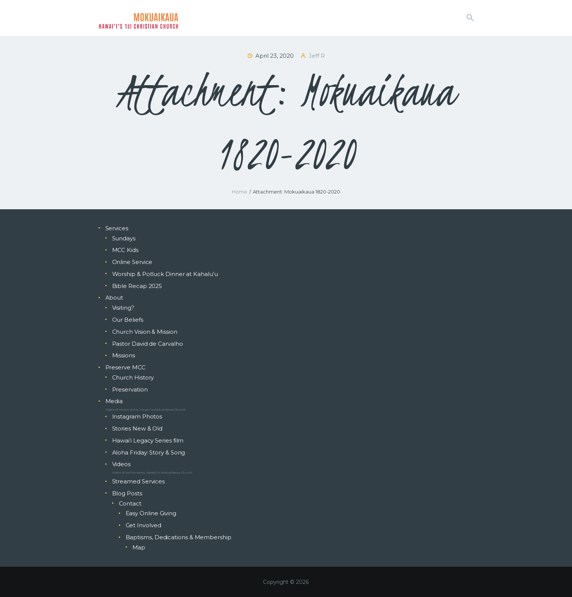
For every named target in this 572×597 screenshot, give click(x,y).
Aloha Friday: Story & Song (148, 452)
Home (239, 192)
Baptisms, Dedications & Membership (178, 537)
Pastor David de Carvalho (147, 343)
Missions (123, 355)
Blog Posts (127, 493)
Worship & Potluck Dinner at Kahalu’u (165, 274)
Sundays (123, 238)
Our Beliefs (127, 319)
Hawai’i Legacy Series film (148, 440)
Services (116, 228)
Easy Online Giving (151, 513)
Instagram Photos (137, 416)
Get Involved (143, 525)
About (114, 297)
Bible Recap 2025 (137, 286)
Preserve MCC (125, 367)
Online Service (132, 262)
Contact (130, 503)
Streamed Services (138, 481)
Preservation (130, 389)
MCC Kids (125, 250)
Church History (133, 377)
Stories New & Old (137, 428)
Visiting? (123, 307)
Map (139, 547)
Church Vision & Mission (144, 331)
